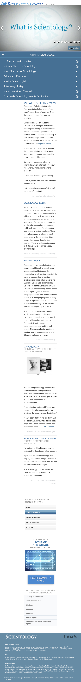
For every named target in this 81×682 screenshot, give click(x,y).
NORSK (47, 649)
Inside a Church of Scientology (20, 66)
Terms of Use (69, 678)
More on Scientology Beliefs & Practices (39, 254)
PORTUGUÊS (44, 650)
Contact (30, 659)
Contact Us (30, 528)
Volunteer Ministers (58, 657)
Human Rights (31, 617)
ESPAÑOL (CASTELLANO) (13, 650)
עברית (59, 647)
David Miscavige (18, 667)
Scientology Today (13, 86)
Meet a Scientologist (14, 81)
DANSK (45, 647)
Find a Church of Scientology (43, 659)
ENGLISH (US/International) (14, 647)
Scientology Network (30, 666)
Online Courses (10, 659)
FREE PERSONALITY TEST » (40, 579)
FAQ (66, 657)
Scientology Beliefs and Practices (26, 657)
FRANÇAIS (52, 647)
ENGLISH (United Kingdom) (33, 647)
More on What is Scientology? (43, 196)
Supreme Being (44, 143)
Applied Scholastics (33, 601)
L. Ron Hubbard (47, 427)
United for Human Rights (62, 671)
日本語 (66, 647)
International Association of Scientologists (25, 669)
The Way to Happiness (34, 597)
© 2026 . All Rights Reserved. (24, 678)
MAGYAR (41, 649)
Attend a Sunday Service (44, 340)
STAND (55, 669)
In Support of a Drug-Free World (43, 671)
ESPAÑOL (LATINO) (66, 649)
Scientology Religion (44, 666)
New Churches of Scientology (19, 71)
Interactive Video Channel (17, 91)
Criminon (29, 605)
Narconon (29, 609)
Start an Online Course (51, 667)
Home (28, 507)
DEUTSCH (34, 649)
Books (71, 657)
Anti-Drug (29, 613)
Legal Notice (8, 679)
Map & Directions (32, 523)
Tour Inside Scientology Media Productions (26, 96)
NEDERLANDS (25, 649)
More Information (21, 659)
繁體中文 (16, 649)
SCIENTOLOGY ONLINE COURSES (40, 438)
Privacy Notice (49, 678)
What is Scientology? (34, 512)
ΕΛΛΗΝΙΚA (27, 650)
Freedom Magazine (45, 669)
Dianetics (19, 666)
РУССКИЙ (8, 649)
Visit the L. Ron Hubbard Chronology (40, 432)
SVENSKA (55, 649)
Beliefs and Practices (14, 76)
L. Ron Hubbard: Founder (17, 61)
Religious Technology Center (34, 667)
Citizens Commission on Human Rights (38, 623)
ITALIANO (35, 650)
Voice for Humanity (44, 657)
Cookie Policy (59, 678)
